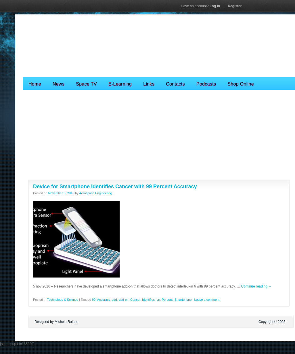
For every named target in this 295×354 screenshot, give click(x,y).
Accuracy (103, 299)
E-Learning (120, 83)
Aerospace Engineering (95, 193)
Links (148, 83)
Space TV (86, 83)
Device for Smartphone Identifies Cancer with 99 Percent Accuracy (115, 186)
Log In (200, 6)
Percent (167, 299)
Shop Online (240, 83)
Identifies (148, 299)
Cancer (135, 299)
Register (235, 6)
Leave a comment (206, 299)
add (114, 299)
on (158, 299)
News (58, 83)
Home (34, 83)
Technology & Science (62, 299)
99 (93, 299)
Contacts (175, 83)
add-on (124, 299)
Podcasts (206, 83)
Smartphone (183, 299)
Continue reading (256, 286)
